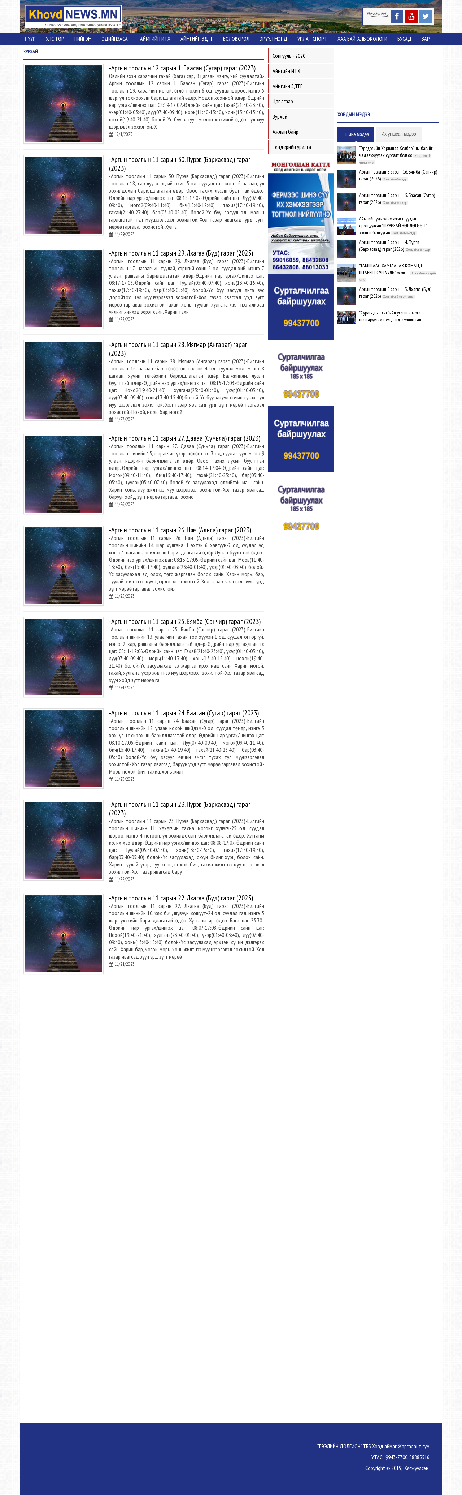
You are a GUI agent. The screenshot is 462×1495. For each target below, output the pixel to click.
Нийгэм (83, 38)
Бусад (404, 38)
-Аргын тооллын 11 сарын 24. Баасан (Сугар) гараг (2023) (184, 712)
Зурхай (280, 116)
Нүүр (30, 38)
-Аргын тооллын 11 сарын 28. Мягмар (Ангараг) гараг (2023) (178, 349)
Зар (426, 38)
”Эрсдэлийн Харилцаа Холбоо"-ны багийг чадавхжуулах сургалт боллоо (395, 151)
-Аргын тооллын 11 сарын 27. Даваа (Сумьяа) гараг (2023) (184, 438)
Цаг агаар (283, 101)
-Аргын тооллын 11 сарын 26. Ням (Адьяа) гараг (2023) (180, 530)
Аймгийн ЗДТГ (196, 38)
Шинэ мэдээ (357, 134)
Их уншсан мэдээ (398, 134)
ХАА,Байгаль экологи (362, 38)
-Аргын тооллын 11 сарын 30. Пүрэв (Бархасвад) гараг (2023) (179, 164)
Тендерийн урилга (292, 146)
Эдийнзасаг (116, 38)
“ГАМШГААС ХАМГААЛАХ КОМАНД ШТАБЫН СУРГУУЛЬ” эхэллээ (390, 269)
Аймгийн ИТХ (155, 38)
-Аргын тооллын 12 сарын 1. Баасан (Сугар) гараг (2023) (182, 68)
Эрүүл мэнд (273, 38)
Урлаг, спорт (312, 38)
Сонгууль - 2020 (289, 55)
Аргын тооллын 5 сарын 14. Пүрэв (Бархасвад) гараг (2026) (389, 245)
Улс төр (55, 38)
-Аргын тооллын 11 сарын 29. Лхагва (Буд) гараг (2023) (181, 253)
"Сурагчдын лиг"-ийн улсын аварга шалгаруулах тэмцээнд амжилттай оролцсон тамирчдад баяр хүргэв (390, 319)
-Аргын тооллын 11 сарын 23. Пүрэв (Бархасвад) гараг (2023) (179, 809)
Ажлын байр (285, 131)
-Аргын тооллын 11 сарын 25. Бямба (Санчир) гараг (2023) (185, 621)
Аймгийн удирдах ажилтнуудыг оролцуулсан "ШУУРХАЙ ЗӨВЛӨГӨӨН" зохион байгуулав (393, 225)
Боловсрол (236, 38)
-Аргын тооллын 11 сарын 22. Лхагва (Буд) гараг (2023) (181, 898)
